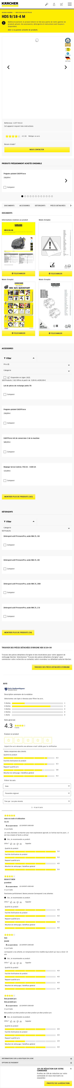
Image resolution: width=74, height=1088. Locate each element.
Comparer (9, 216)
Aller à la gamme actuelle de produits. (23, 30)
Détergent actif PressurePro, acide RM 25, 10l (22, 699)
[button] (8, 67)
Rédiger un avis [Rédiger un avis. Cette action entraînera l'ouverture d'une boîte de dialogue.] (34, 136)
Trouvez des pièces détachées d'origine (52, 933)
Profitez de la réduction (58, 1083)
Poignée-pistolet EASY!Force (15, 207)
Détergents (40, 235)
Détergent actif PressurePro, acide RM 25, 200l (22, 815)
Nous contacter (37, 149)
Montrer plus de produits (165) (18, 631)
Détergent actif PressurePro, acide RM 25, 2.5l (22, 873)
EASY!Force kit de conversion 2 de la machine (21, 547)
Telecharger (18, 303)
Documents (9, 235)
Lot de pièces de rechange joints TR (17, 431)
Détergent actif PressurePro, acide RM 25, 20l (22, 757)
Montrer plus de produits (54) (18, 899)
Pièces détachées (57, 235)
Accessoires (24, 235)
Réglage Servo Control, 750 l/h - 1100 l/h (20, 605)
